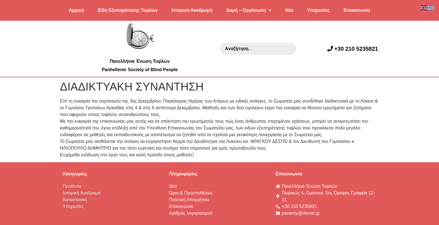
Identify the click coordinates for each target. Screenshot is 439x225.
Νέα (289, 10)
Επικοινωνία (357, 10)
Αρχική (76, 10)
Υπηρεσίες (318, 10)
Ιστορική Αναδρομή (192, 10)
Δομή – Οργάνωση (248, 10)
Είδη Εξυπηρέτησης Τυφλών (128, 10)
